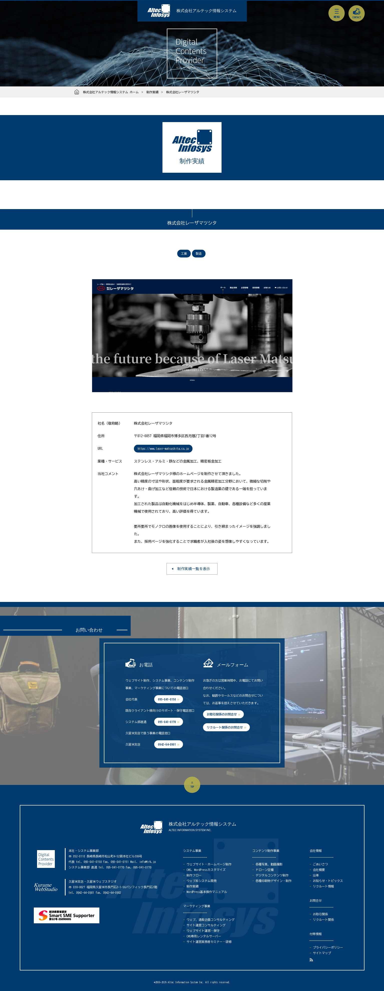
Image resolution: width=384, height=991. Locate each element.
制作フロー (194, 875)
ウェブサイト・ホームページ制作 (209, 864)
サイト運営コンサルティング (206, 925)
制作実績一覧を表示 (193, 569)
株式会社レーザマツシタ (182, 92)
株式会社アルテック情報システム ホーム (111, 92)
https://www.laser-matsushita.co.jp (163, 448)
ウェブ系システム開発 (201, 880)
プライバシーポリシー (328, 947)
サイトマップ (322, 952)
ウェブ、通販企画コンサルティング (210, 919)
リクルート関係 (323, 919)
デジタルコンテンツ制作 (272, 875)
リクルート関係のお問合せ (225, 727)
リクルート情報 (323, 886)
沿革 (316, 875)
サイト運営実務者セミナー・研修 (209, 941)
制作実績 (152, 92)
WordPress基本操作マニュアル (206, 891)
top (192, 786)
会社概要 (319, 869)
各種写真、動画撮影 (269, 864)
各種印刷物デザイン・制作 (274, 880)
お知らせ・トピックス (328, 880)
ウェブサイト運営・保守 (203, 930)
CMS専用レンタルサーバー (203, 936)
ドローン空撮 (265, 869)
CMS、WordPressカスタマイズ (206, 869)
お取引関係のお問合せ (222, 714)
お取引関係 (320, 914)
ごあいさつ (320, 864)
